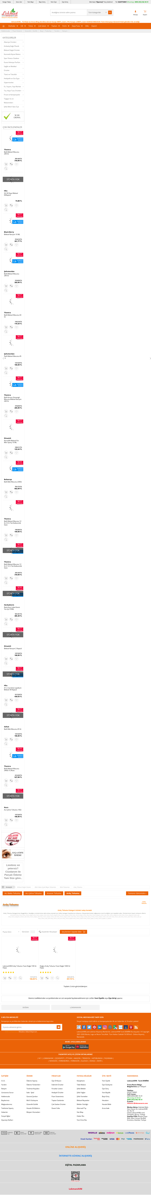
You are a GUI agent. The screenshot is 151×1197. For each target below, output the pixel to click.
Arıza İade (105, 1108)
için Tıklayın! (136, 1086)
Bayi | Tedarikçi (46, 31)
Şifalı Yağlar (81, 1092)
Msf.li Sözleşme (32, 1100)
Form (64, 26)
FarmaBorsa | (65, 1061)
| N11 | (40, 1058)
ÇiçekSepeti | (60, 1058)
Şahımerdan (9, 271)
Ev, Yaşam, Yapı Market (12, 86)
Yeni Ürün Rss (82, 1120)
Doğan (26, 1007)
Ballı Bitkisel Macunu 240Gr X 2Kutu (11, 769)
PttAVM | (70, 1058)
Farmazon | (76, 1061)
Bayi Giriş (42, 2)
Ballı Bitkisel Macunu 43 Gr (12, 316)
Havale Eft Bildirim (33, 1108)
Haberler (4, 1112)
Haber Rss (80, 1116)
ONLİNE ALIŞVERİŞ (75, 1146)
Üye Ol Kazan (56, 1081)
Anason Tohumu (54, 893)
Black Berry (9, 232)
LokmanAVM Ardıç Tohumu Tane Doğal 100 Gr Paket (20, 967)
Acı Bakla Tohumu (12, 893)
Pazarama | (109, 1058)
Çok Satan (42, 26)
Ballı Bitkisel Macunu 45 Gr (12, 357)
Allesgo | (85, 1061)
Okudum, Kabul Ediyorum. (19, 1031)
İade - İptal (30, 1092)
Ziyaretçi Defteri (7, 1120)
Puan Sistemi (17, 31)
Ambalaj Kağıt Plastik (11, 46)
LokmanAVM (75, 1007)
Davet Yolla (56, 1108)
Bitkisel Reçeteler (83, 1100)
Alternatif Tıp (81, 1108)
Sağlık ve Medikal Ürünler (10, 68)
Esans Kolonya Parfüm (12, 62)
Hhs (5, 191)
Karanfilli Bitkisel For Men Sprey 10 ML (11, 441)
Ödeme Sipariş (32, 1081)
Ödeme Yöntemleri (33, 1085)
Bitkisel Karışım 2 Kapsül (13, 648)
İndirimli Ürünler (57, 1085)
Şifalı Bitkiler (81, 1088)
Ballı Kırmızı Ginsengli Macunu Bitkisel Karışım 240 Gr (12, 399)
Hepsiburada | (98, 1058)
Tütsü (30, 26)
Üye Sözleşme (107, 1085)
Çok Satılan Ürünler (59, 1104)
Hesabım (105, 1100)
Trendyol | (87, 1058)
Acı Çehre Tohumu (33, 893)
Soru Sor (19, 2)
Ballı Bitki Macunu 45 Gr (12, 729)
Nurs (6, 807)
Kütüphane (81, 1081)
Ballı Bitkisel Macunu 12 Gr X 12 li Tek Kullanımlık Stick (13, 566)
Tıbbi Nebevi (81, 1085)
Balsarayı (8, 479)
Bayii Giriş (105, 1096)
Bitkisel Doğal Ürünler (12, 50)
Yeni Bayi (30, 2)
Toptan (54, 26)
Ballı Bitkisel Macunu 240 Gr (11, 153)
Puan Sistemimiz (58, 1096)
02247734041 (122, 2)
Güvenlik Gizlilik (32, 1104)
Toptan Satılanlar (58, 1100)
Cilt (22, 26)
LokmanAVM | (49, 1058)
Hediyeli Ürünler (57, 1092)
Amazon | (78, 1058)
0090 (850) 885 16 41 (135, 1096)
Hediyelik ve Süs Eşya (11, 78)
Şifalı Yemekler (82, 1096)
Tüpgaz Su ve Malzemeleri (9, 101)
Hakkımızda (5, 31)
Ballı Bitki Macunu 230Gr (13, 482)
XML (87, 26)
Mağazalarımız (6, 1104)
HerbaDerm (9, 605)
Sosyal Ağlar (5, 1116)
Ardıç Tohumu (72, 893)
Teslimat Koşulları (33, 1088)
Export (94, 26)
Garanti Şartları (32, 1096)
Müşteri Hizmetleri (33, 1112)
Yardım (57, 31)
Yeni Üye (54, 2)
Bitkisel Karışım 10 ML (12, 234)
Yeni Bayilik (106, 1092)
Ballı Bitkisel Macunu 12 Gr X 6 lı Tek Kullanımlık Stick (12, 523)
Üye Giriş (65, 2)
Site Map (80, 1112)
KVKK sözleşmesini (11, 1032)
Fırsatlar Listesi (57, 1088)
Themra (7, 149)
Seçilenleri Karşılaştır (49, 932)
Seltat (6, 726)
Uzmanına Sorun (7, 1092)
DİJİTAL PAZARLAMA (75, 1165)
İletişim (65, 31)
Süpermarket (8, 82)
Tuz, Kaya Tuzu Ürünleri (12, 90)
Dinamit (7, 438)
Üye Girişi (112, 998)
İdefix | (100, 1061)
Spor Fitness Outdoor (11, 58)
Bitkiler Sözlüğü (82, 1104)
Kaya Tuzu (76, 26)
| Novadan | (53, 1061)
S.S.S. (3, 1081)
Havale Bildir (106, 1104)
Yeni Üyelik (99, 998)
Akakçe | (93, 1061)
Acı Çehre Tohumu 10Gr (13, 810)
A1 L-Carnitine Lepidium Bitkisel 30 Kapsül (12, 689)
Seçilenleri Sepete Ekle (73, 932)
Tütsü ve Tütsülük (10, 74)
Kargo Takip (7, 2)
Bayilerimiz (5, 1100)
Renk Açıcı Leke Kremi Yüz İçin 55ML (12, 608)
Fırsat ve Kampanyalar (12, 95)
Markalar (11, 26)
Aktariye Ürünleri (10, 42)
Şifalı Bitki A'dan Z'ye (11, 107)
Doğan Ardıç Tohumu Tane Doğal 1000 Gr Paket (55, 967)
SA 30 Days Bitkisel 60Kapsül (11, 194)
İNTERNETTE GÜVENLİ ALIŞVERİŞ (75, 1155)
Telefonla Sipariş (7, 1108)
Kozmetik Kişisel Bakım (12, 54)
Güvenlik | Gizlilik (31, 31)
